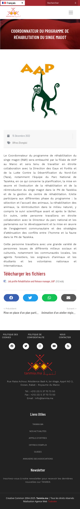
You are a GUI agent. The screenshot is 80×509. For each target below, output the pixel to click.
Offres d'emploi (19, 142)
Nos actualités (37, 431)
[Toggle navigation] (71, 12)
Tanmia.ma (37, 424)
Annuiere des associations (38, 459)
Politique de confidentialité (35, 336)
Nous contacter (65, 336)
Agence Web (46, 501)
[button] (11, 298)
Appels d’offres (38, 438)
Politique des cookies (10, 336)
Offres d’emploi (38, 445)
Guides (38, 452)
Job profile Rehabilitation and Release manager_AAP (31, 281)
